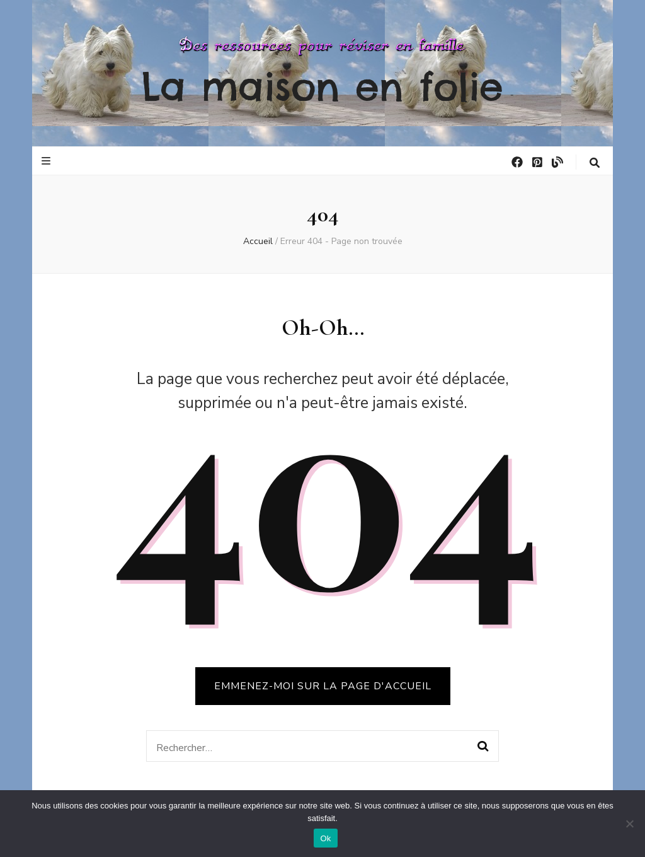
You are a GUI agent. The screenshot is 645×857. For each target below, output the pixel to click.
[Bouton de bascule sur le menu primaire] (48, 161)
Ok (325, 838)
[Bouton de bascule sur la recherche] (595, 163)
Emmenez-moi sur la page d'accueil (322, 686)
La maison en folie (322, 86)
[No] (629, 823)
